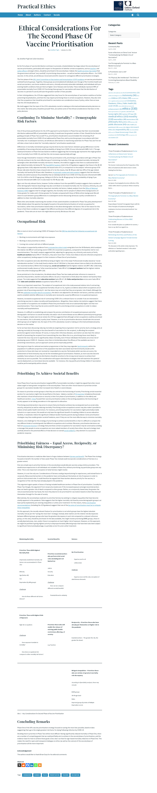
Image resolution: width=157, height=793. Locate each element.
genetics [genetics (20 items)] (124, 109)
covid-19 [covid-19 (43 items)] (113, 103)
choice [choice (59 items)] (126, 96)
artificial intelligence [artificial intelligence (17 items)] (115, 93)
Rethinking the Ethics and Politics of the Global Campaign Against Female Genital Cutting (123, 238)
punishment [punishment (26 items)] (113, 124)
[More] (40, 756)
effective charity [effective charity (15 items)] (129, 103)
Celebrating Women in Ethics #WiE (120, 219)
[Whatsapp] (36, 756)
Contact (47, 15)
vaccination (77, 766)
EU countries (87, 388)
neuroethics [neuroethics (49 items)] (120, 116)
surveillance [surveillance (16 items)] (112, 132)
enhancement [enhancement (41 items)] (115, 106)
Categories (112, 31)
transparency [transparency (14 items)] (133, 132)
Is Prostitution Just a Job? (117, 70)
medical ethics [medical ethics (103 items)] (118, 113)
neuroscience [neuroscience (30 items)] (132, 116)
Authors (37, 15)
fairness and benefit (78, 451)
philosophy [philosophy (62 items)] (115, 119)
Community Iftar (114, 46)
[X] (19, 756)
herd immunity (84, 342)
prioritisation (94, 496)
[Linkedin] (31, 756)
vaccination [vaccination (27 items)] (113, 135)
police (45, 766)
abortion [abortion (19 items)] (112, 91)
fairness (37, 766)
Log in (135, 789)
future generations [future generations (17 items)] (114, 109)
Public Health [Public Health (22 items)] (131, 122)
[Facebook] (27, 756)
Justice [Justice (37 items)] (126, 111)
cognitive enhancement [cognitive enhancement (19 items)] (118, 98)
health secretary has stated (88, 70)
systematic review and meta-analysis (73, 171)
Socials (57, 15)
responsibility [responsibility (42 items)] (122, 127)
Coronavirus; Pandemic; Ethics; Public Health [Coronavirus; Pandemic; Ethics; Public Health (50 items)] (122, 99)
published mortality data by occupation (40, 288)
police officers (22, 70)
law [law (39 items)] (133, 111)
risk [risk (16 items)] (132, 127)
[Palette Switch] (133, 15)
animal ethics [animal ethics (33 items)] (133, 91)
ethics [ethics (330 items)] (129, 106)
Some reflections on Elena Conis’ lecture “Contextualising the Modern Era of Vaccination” (122, 54)
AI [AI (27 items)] (125, 91)
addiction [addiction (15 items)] (119, 91)
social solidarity (81, 426)
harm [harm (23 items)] (131, 109)
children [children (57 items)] (116, 96)
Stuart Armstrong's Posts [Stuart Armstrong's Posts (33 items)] (125, 129)
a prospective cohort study (58, 244)
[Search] (138, 15)
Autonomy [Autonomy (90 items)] (129, 93)
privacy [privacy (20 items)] (134, 119)
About (28, 15)
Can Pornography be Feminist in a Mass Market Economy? (123, 194)
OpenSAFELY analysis (54, 164)
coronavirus (27, 766)
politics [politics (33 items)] (126, 119)
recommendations (24, 498)
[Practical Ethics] (36, 6)
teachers (94, 68)
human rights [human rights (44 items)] (115, 111)
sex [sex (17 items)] (113, 129)
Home (20, 15)
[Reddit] (23, 756)
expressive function (33, 421)
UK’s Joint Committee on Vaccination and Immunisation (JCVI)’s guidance (59, 81)
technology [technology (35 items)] (122, 132)
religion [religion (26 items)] (129, 124)
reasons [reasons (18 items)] (122, 124)
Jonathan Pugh (54, 50)
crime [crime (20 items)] (121, 103)
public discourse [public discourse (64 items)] (117, 121)
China (42, 393)
